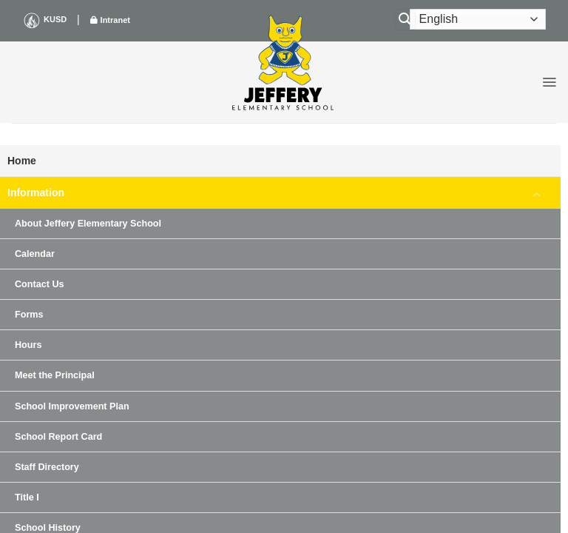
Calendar (35, 254)
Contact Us (39, 284)
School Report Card (58, 437)
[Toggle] (537, 193)
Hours (28, 345)
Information (35, 192)
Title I (27, 497)
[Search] (405, 19)
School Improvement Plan (72, 406)
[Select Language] (478, 19)
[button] (549, 82)
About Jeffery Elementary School (88, 223)
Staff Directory (47, 467)
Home (21, 161)
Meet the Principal (55, 375)
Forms (29, 314)
